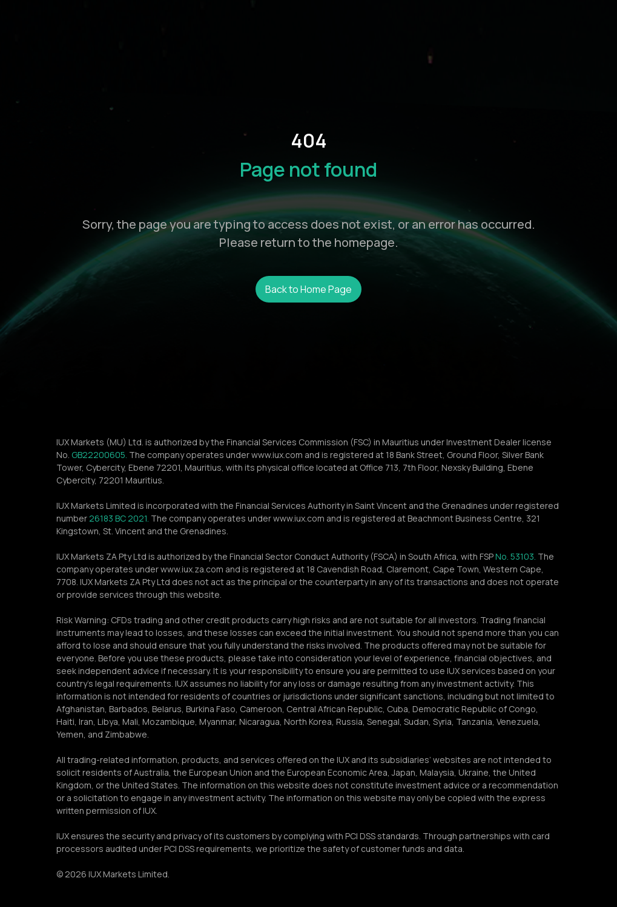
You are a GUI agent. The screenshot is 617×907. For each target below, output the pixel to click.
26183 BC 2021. (119, 518)
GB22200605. (99, 454)
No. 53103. (515, 556)
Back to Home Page (308, 289)
